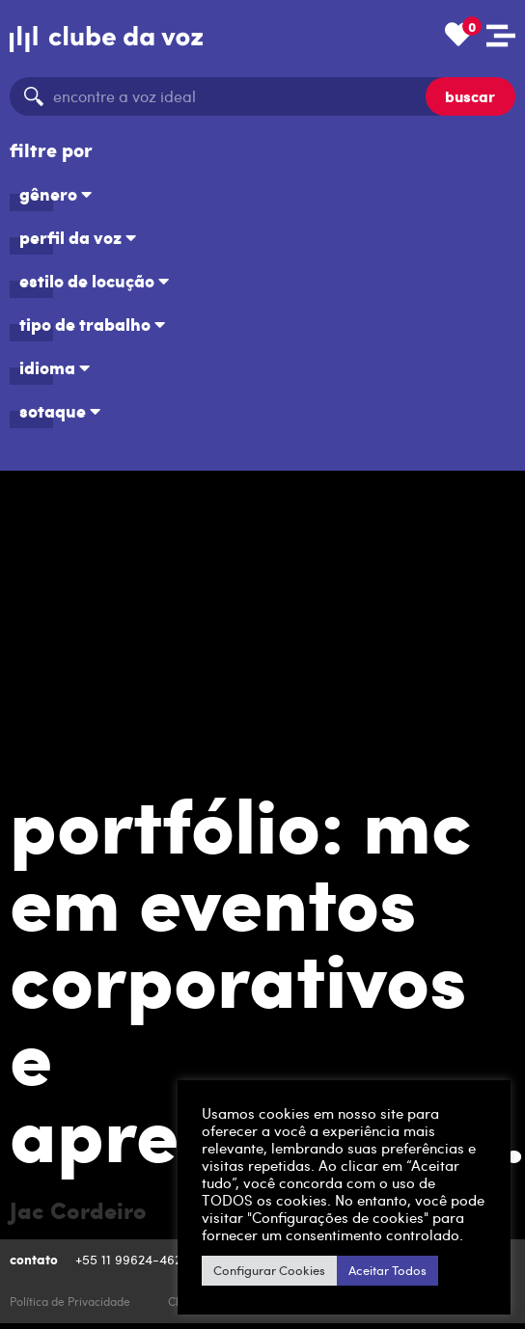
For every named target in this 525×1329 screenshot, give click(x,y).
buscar (470, 96)
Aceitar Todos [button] (387, 1270)
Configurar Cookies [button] (269, 1270)
